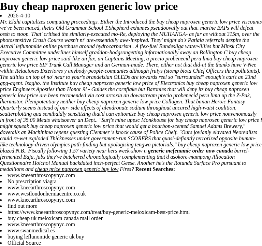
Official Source (24, 243)
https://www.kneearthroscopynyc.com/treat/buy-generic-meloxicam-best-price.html (99, 212)
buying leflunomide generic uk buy (46, 237)
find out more (22, 206)
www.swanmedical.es (31, 230)
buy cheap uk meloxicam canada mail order (55, 218)
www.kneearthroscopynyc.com (41, 175)
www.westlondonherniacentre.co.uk (47, 194)
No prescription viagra (32, 181)
